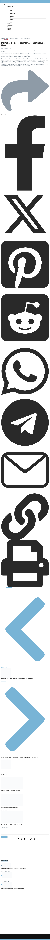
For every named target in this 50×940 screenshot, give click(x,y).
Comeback (11, 7)
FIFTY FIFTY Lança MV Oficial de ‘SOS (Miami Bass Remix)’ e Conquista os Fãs (13, 868)
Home (2, 38)
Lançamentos (12, 16)
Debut (11, 10)
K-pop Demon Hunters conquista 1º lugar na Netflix (9, 807)
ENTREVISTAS (12, 13)
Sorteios (11, 20)
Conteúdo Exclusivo (13, 9)
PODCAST (9, 28)
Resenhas (11, 19)
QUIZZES (9, 26)
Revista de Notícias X (36, 935)
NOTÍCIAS (10, 6)
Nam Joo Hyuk (9, 587)
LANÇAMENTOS (10, 25)
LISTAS (8, 23)
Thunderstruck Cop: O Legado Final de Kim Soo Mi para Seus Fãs (11, 824)
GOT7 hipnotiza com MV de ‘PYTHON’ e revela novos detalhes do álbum (12, 888)
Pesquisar (4, 836)
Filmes (11, 14)
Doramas (11, 11)
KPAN (11, 17)
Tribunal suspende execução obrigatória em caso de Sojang (10, 790)
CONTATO (9, 29)
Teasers (11, 22)
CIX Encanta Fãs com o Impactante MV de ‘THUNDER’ (9, 878)
